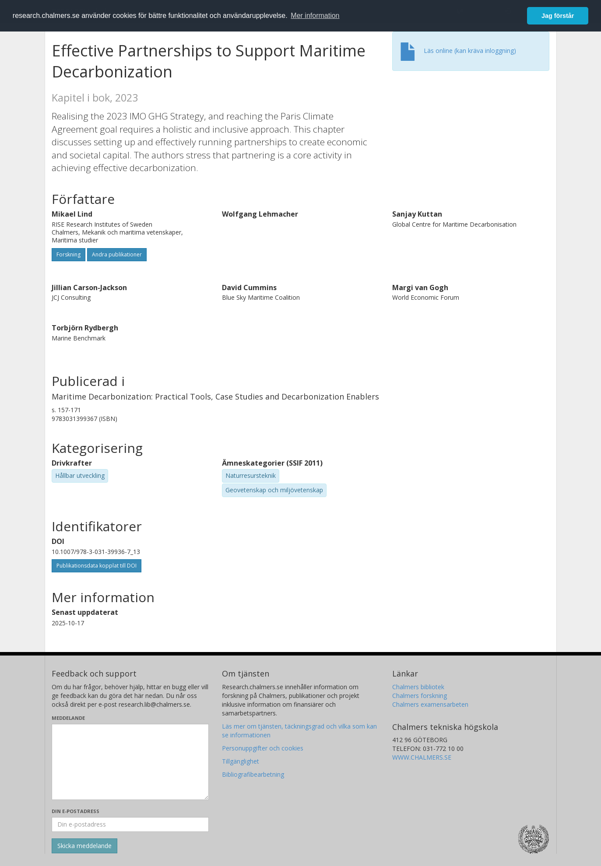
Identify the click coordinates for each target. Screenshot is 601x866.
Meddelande (68, 718)
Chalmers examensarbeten (430, 704)
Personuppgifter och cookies (262, 748)
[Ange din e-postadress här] (130, 824)
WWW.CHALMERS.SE (421, 757)
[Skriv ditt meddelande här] (130, 762)
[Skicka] (84, 845)
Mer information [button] (315, 15)
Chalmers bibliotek (418, 687)
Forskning (68, 254)
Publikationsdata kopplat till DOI (96, 565)
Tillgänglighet (240, 761)
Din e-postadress (75, 811)
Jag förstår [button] (557, 15)
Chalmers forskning (419, 695)
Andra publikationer (117, 254)
